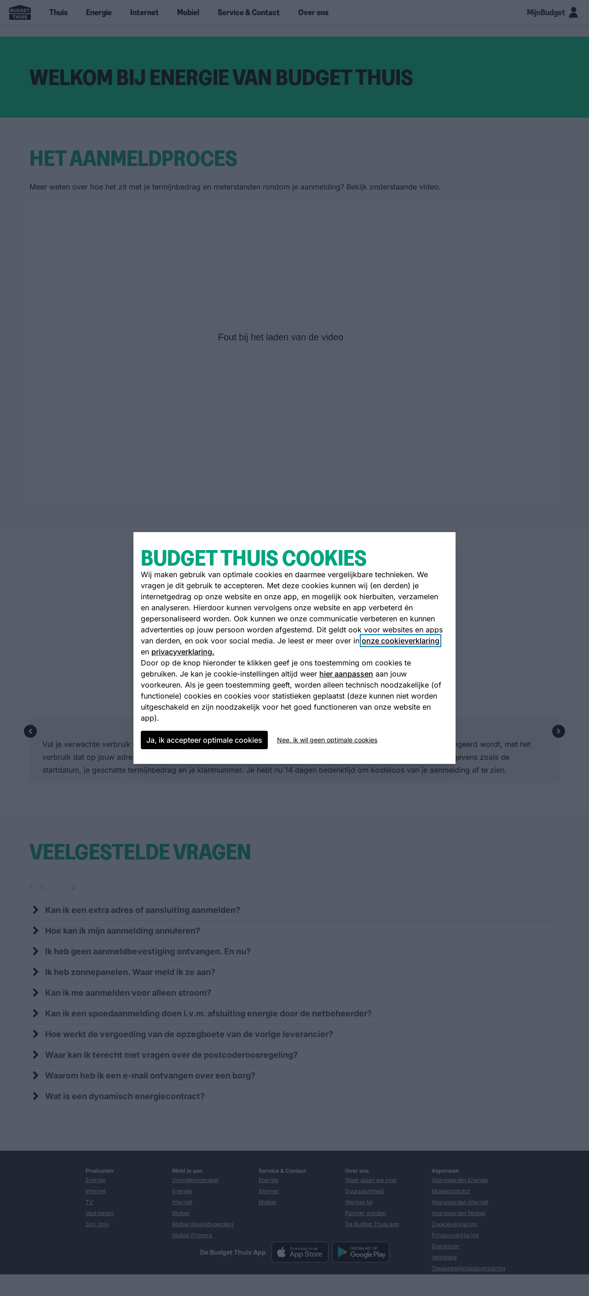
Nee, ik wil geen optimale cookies (327, 740)
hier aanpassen (346, 673)
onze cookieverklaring (400, 640)
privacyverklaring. (182, 651)
